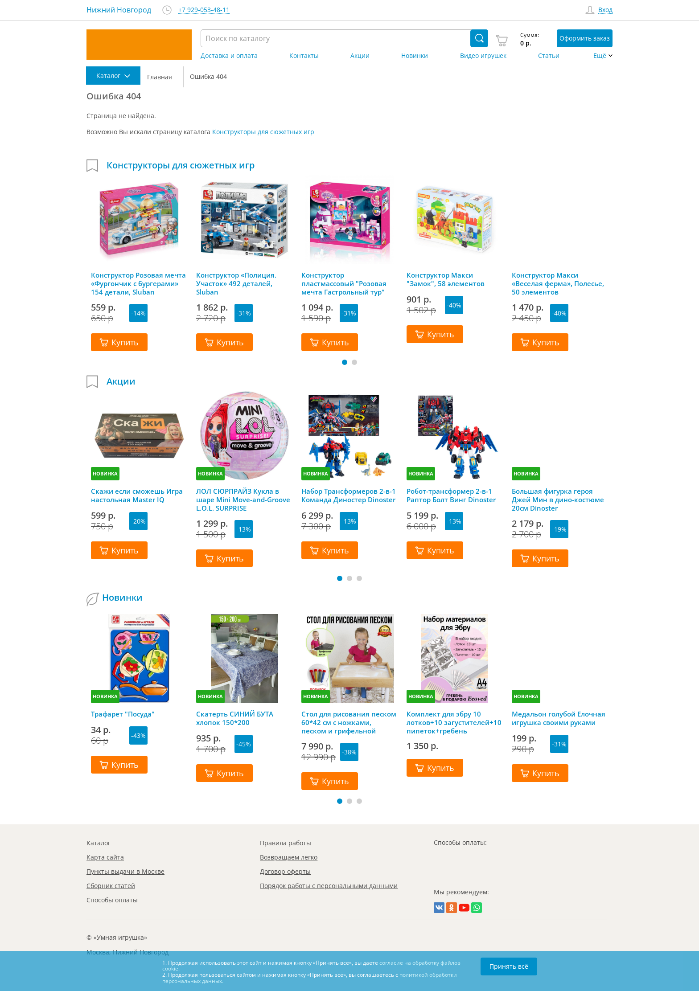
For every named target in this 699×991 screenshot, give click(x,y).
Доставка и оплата (229, 55)
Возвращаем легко (288, 857)
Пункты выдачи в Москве (125, 871)
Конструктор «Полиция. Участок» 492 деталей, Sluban (236, 283)
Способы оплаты (112, 900)
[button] (344, 362)
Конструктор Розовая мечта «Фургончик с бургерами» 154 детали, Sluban (138, 283)
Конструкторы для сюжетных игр (263, 131)
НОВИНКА (105, 473)
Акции (360, 55)
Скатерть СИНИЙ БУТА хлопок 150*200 (234, 718)
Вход (605, 10)
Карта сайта (105, 857)
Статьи (548, 55)
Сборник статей (110, 885)
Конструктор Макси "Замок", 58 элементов (446, 279)
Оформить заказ (584, 38)
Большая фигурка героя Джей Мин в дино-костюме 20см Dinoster (558, 499)
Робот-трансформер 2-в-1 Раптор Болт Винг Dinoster (451, 495)
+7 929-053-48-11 (204, 10)
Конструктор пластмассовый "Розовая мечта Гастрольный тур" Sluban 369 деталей (344, 283)
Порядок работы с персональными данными (329, 885)
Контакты (304, 55)
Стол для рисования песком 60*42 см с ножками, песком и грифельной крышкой (348, 722)
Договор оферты (285, 871)
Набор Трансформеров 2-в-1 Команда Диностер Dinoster (348, 495)
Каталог (98, 843)
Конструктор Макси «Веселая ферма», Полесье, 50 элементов (558, 283)
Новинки (414, 55)
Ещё (599, 55)
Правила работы (285, 843)
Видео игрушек (483, 55)
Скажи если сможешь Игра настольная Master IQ (137, 495)
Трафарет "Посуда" (123, 714)
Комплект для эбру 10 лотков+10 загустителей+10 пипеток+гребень (454, 722)
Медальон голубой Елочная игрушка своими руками (558, 718)
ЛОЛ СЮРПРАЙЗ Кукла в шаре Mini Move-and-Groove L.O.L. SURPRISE (243, 499)
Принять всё (508, 966)
